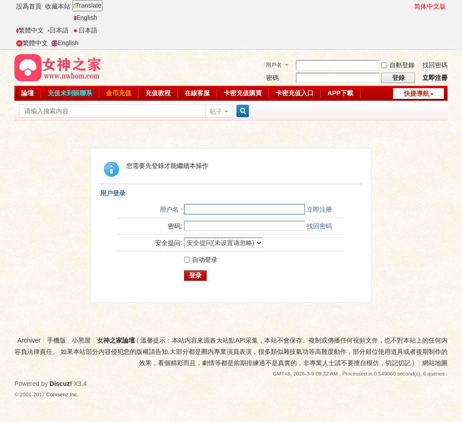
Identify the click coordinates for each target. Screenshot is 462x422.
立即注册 (319, 209)
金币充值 (118, 93)
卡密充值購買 (243, 93)
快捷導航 (416, 93)
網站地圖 (435, 362)
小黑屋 (81, 340)
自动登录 (200, 259)
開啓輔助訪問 (410, 6)
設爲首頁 (29, 6)
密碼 (272, 77)
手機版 (56, 340)
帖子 (216, 111)
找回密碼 (435, 65)
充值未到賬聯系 (70, 93)
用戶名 (274, 65)
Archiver (29, 340)
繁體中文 (30, 30)
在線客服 (197, 93)
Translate (87, 5)
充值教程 (158, 93)
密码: (175, 226)
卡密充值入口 (295, 93)
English (85, 17)
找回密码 (319, 226)
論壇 (27, 93)
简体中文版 (430, 6)
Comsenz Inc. (62, 394)
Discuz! (61, 383)
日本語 (58, 30)
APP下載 (340, 93)
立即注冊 (435, 77)
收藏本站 (57, 6)
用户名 (169, 209)
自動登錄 (398, 65)
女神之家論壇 (116, 340)
